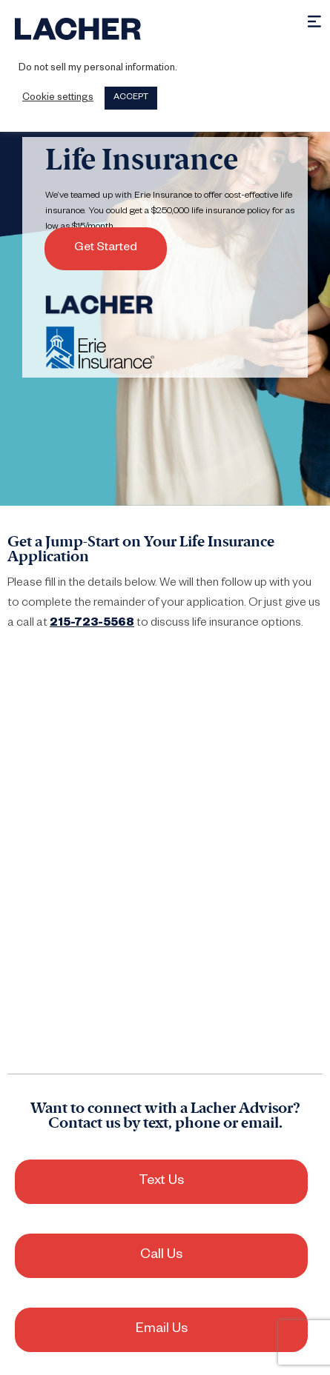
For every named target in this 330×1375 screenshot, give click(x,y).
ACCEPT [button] (130, 98)
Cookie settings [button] (57, 98)
